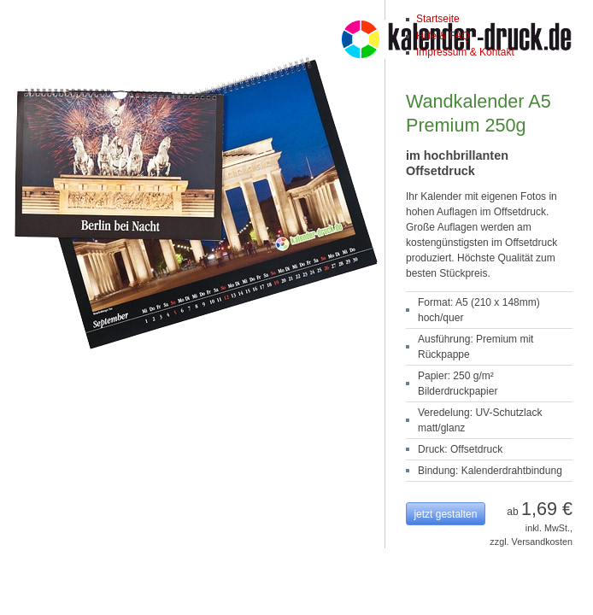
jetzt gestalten (445, 514)
